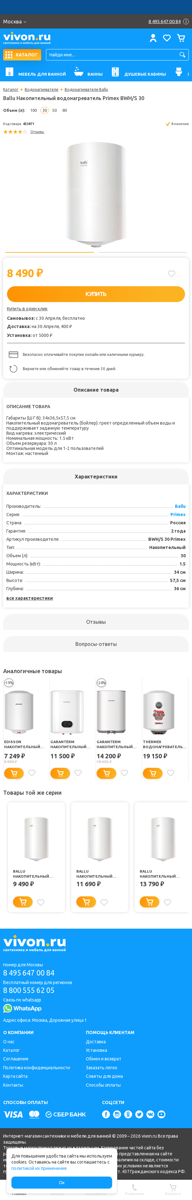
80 (64, 110)
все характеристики (29, 598)
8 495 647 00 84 (31, 972)
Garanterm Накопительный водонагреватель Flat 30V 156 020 (71, 744)
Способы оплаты (103, 1085)
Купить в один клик (27, 308)
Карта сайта (15, 1076)
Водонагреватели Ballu (86, 90)
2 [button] (142, 252)
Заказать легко (101, 1067)
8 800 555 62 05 (31, 990)
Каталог (10, 90)
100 (33, 110)
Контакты (13, 1085)
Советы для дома (104, 1076)
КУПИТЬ (96, 294)
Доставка (96, 1041)
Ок (62, 1182)
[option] (96, 193)
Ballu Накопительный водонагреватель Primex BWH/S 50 (33, 874)
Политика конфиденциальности (36, 1067)
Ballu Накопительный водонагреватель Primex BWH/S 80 (97, 874)
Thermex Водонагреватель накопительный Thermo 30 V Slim (163, 744)
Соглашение (16, 1059)
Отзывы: (37, 132)
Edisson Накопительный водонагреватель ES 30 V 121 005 (24, 744)
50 (54, 110)
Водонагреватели (41, 90)
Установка (96, 1050)
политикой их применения (39, 1168)
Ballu (180, 506)
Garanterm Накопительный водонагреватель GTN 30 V (117, 744)
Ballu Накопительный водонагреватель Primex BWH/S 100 (160, 874)
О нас (9, 1041)
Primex (178, 514)
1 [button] (49, 252)
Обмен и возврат (103, 1059)
